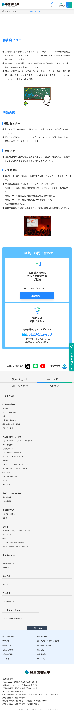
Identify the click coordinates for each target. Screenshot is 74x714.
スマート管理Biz (7, 445)
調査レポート (6, 535)
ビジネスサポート (10, 395)
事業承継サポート (8, 564)
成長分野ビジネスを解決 (11, 493)
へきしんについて (20, 11)
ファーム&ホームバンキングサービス (14, 468)
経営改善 (5, 408)
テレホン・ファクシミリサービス (13, 457)
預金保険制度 (42, 636)
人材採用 (6, 593)
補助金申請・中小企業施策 (11, 424)
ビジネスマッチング (11, 610)
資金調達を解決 (8, 510)
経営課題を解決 (8, 404)
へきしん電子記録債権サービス (12, 453)
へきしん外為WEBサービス (11, 476)
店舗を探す (36, 295)
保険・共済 (6, 472)
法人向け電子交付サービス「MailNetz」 (15, 546)
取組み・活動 (7, 654)
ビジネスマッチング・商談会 (12, 619)
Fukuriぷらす (6, 484)
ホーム (7, 11)
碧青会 (4, 538)
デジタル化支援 (7, 428)
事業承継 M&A (8, 555)
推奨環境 (5, 641)
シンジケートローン (9, 514)
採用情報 (54, 386)
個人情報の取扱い (9, 636)
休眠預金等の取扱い (45, 645)
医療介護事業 (6, 497)
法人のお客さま (54, 379)
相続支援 (6, 576)
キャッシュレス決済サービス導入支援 (15, 465)
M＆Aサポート (7, 568)
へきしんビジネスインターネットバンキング (17, 441)
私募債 (4, 518)
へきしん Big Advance (9, 412)
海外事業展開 (6, 501)
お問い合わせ (7, 649)
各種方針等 (6, 645)
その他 (5, 526)
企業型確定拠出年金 (9, 420)
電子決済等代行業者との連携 (48, 641)
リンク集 (5, 658)
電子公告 (40, 649)
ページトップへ (36, 628)
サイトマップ (42, 658)
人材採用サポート (8, 602)
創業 (3, 416)
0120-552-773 (40, 334)
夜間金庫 (5, 461)
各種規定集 (41, 654)
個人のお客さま (19, 379)
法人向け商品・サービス (11, 437)
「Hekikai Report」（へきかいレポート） (16, 531)
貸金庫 (4, 480)
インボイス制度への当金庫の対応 (13, 542)
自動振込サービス (8, 449)
